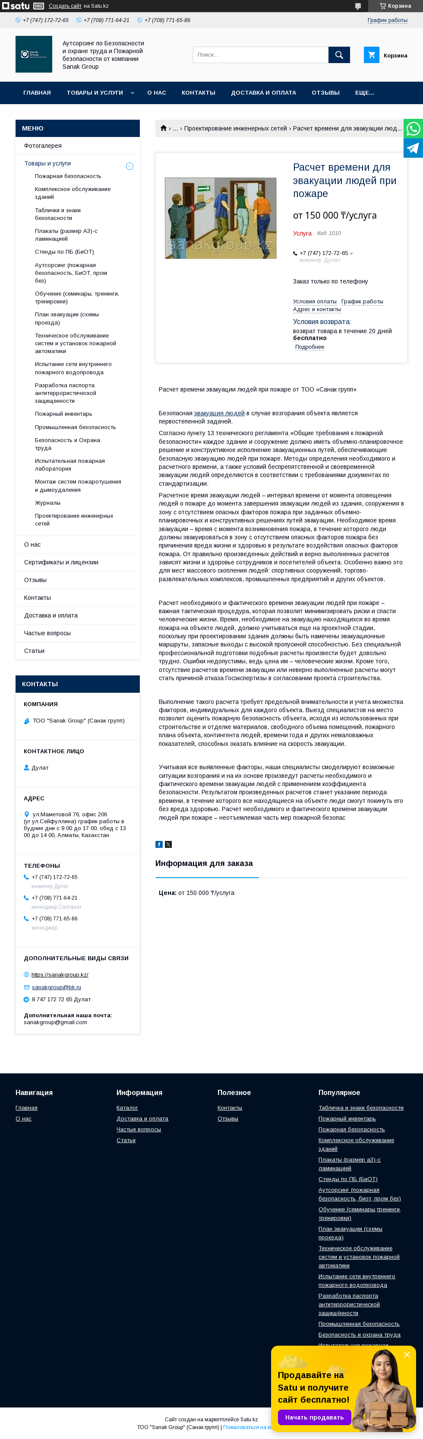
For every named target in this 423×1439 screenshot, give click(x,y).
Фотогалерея (43, 145)
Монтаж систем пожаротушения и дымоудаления (78, 485)
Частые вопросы (47, 633)
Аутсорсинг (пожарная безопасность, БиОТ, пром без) (71, 273)
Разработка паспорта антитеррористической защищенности (65, 393)
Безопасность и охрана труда (360, 1334)
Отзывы (326, 92)
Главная (37, 92)
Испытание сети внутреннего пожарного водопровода (73, 368)
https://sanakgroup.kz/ (60, 974)
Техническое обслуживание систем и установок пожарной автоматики (75, 343)
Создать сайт (65, 6)
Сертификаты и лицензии (61, 562)
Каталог (127, 1108)
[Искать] (339, 55)
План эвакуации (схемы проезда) (67, 318)
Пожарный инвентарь (63, 414)
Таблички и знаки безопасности (58, 214)
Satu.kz (249, 1420)
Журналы (47, 503)
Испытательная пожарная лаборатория (70, 465)
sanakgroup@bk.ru (56, 987)
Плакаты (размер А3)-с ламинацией (66, 235)
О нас (156, 92)
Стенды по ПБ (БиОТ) (64, 251)
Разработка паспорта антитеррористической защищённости (349, 1304)
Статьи (34, 650)
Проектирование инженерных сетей (235, 128)
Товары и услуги (94, 92)
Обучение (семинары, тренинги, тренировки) (77, 297)
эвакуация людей (219, 413)
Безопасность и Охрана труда (67, 444)
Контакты (198, 92)
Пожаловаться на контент (254, 1427)
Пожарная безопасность (68, 176)
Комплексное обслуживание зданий (72, 193)
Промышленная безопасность (75, 427)
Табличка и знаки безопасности (361, 1108)
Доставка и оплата (263, 92)
